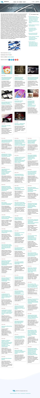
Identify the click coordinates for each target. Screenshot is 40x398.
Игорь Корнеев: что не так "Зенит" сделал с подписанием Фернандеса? (19, 188)
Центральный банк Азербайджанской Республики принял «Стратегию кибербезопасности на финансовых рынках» (32, 104)
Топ (17, 1)
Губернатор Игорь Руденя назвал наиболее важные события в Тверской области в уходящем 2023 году (33, 317)
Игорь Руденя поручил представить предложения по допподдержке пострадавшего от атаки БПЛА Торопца (33, 189)
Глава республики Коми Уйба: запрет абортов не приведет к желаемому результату (6, 141)
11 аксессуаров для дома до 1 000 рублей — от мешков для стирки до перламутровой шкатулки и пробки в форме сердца (6, 312)
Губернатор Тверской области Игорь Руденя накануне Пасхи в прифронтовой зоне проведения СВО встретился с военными (33, 301)
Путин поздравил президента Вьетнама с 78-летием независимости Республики (6, 103)
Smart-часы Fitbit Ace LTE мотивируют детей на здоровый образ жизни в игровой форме (6, 279)
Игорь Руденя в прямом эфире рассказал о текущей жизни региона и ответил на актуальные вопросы (33, 254)
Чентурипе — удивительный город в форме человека (20, 124)
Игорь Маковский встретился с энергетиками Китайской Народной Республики (6, 78)
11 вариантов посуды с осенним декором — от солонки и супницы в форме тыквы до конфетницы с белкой (6, 296)
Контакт (24, 1)
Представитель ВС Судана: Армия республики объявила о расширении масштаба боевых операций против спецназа (6, 246)
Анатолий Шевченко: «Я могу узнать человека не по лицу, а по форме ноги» (6, 231)
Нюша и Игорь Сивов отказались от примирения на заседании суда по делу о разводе (20, 352)
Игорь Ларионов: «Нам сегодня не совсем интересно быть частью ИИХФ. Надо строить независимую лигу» (33, 285)
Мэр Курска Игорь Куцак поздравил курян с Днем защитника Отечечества (19, 277)
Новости (14, 1)
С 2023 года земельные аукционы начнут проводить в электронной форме (6, 217)
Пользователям (23, 393)
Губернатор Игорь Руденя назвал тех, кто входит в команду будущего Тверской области (20, 307)
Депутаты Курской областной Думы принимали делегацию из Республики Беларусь (33, 78)
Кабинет (37, 1)
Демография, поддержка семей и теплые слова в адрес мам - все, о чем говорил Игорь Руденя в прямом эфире (32, 269)
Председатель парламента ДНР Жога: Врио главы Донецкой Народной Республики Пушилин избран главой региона (6, 262)
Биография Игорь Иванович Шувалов (6, 359)
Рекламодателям (28, 393)
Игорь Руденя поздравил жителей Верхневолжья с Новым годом (19, 262)
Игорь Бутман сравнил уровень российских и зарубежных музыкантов (19, 218)
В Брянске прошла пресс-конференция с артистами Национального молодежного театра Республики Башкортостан (6, 188)
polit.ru (10, 52)
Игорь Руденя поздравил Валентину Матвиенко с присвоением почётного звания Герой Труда (32, 173)
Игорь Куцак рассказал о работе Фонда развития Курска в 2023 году (19, 322)
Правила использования (13, 393)
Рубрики (20, 1)
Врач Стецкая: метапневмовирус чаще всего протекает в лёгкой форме (6, 203)
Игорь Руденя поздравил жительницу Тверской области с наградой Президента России (32, 142)
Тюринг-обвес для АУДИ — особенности (6, 126)
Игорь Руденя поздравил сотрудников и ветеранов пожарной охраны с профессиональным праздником (32, 157)
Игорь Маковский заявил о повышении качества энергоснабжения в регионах (20, 248)
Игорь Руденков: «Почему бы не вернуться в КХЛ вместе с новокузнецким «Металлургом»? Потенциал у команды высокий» (33, 221)
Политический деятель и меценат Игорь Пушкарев (19, 175)
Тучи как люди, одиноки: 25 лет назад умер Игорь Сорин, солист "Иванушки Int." (20, 337)
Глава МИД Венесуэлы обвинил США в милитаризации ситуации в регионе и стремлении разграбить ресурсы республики (6, 172)
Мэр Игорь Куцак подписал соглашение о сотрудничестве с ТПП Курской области (19, 234)
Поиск (33, 1)
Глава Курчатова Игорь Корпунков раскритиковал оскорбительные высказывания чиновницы (19, 292)
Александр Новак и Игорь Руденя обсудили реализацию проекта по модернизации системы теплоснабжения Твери (32, 237)
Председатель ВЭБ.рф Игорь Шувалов (6, 327)
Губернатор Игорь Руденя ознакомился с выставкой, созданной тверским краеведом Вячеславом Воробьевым (32, 205)
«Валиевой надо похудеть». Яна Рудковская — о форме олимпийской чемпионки (6, 155)
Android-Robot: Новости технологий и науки (19, 101)
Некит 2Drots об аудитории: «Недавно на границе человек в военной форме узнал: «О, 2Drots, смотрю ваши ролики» (20, 204)
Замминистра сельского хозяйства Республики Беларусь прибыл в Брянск (19, 78)
